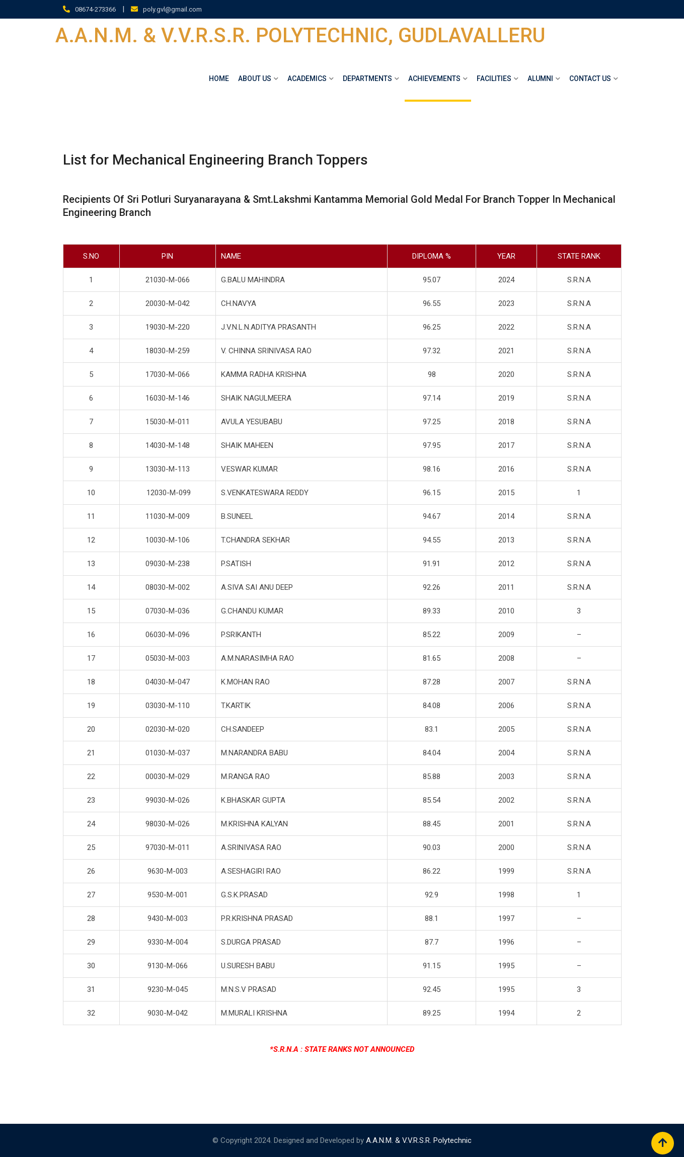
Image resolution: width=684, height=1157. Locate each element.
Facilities (494, 78)
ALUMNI (540, 78)
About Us (254, 78)
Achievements (434, 78)
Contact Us (590, 78)
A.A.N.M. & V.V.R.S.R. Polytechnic (419, 1140)
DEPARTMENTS (367, 78)
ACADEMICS (307, 78)
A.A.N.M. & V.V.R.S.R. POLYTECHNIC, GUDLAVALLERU (300, 36)
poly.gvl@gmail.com (172, 9)
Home (219, 78)
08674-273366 (95, 9)
